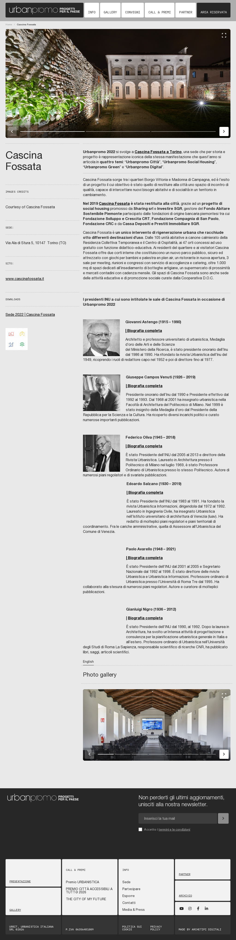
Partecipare (131, 889)
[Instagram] (190, 908)
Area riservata (214, 12)
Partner (185, 12)
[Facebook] (198, 908)
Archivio (185, 895)
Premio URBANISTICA (82, 882)
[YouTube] (181, 908)
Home (9, 24)
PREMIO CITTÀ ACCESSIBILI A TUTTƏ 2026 (89, 890)
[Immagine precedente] (12, 131)
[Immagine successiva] (224, 131)
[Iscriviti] (223, 818)
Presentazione (20, 881)
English (88, 661)
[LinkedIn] (206, 908)
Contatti (129, 902)
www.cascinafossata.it (25, 279)
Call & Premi (159, 12)
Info (91, 12)
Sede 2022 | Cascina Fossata (30, 314)
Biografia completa (145, 618)
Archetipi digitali (206, 929)
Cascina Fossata (114, 203)
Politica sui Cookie (132, 928)
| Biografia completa (143, 330)
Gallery (110, 12)
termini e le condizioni (174, 829)
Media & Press (133, 909)
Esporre (128, 895)
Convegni (132, 12)
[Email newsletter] (178, 818)
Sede (126, 882)
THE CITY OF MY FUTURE (86, 899)
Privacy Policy (156, 928)
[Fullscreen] (224, 35)
